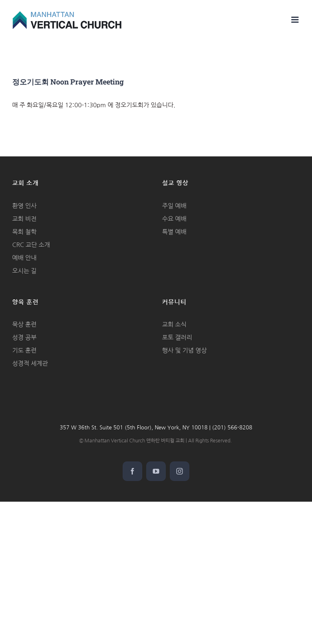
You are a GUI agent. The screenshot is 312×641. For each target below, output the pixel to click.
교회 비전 (24, 219)
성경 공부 (24, 337)
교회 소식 (174, 324)
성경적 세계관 (30, 363)
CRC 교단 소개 (31, 245)
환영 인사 (24, 206)
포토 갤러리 (177, 337)
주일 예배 (174, 206)
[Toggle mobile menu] (295, 19)
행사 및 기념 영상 (184, 350)
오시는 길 (24, 271)
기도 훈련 (24, 350)
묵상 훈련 (24, 324)
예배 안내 (24, 258)
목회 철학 (24, 232)
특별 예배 (174, 232)
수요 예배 (174, 219)
